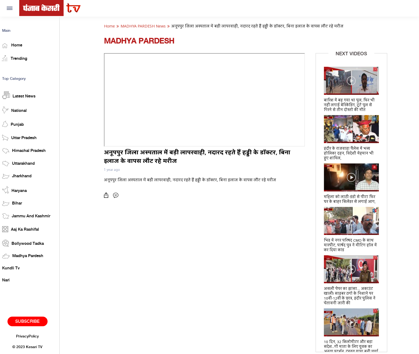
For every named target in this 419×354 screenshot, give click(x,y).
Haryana (19, 189)
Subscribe (32, 320)
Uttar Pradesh (24, 137)
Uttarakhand (23, 163)
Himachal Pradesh (28, 150)
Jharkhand (21, 175)
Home (17, 44)
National (19, 109)
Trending (19, 58)
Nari (10, 280)
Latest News (23, 95)
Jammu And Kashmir (31, 215)
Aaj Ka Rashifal (25, 229)
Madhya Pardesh (27, 255)
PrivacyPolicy (32, 336)
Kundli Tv (15, 267)
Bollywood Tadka (27, 242)
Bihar (16, 202)
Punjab (17, 123)
